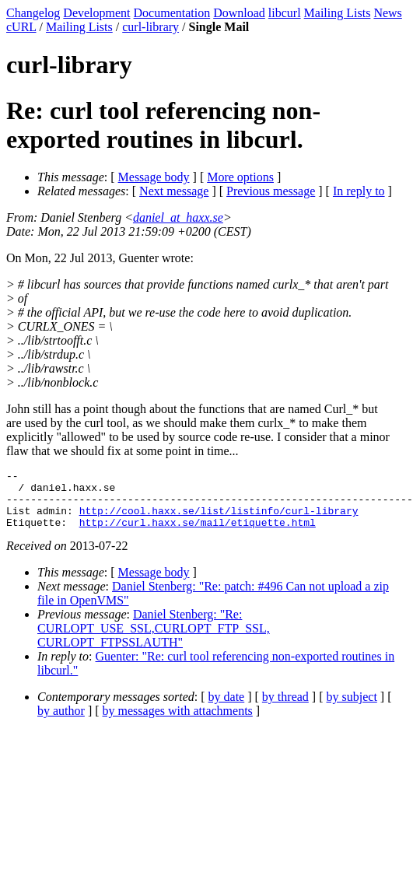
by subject (352, 708)
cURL (21, 26)
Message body (154, 177)
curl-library (150, 26)
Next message (173, 191)
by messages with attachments (178, 722)
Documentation (172, 12)
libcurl (284, 12)
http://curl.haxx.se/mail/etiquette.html (197, 534)
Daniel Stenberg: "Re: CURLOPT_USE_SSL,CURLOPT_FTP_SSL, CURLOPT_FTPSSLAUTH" (153, 639)
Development (96, 12)
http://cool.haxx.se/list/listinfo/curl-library (219, 520)
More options (240, 177)
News (387, 12)
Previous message (270, 191)
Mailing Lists (337, 12)
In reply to (359, 191)
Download (239, 12)
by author (61, 722)
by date (226, 708)
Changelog (33, 12)
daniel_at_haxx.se (178, 217)
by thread (285, 708)
